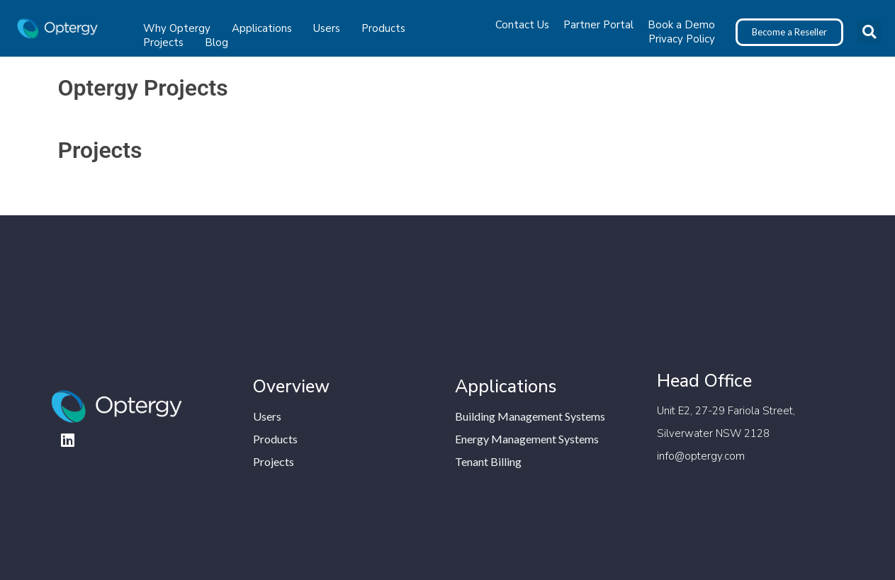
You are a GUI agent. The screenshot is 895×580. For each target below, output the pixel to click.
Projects (167, 42)
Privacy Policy (681, 39)
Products (386, 28)
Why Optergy (180, 28)
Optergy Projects (143, 87)
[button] (869, 32)
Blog (216, 42)
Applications (265, 28)
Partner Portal (598, 25)
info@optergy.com (701, 456)
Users (330, 28)
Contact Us (522, 25)
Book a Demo (681, 25)
